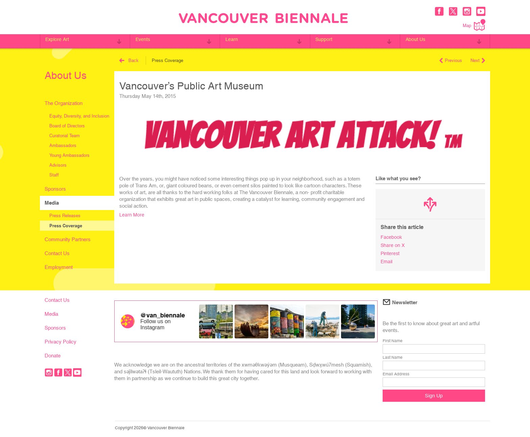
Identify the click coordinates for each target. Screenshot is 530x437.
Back (129, 60)
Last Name (393, 356)
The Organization (63, 103)
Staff (54, 175)
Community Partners (68, 239)
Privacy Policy (60, 340)
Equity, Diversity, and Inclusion (79, 116)
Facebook (392, 237)
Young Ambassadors (69, 155)
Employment (59, 267)
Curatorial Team (64, 135)
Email (387, 260)
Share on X (393, 245)
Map (474, 25)
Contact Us (57, 253)
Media (52, 203)
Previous (450, 60)
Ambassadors (62, 145)
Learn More (132, 214)
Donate (53, 354)
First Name (393, 339)
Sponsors (55, 189)
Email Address (396, 372)
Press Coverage (65, 225)
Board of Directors (67, 125)
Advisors (58, 165)
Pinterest (390, 252)
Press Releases (64, 215)
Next (478, 60)
